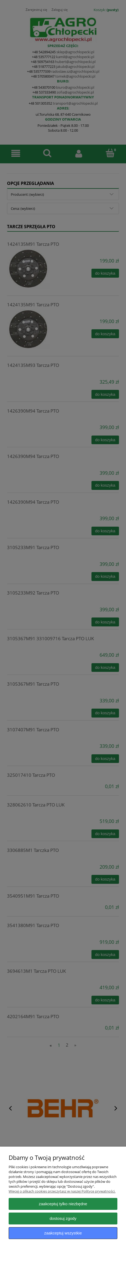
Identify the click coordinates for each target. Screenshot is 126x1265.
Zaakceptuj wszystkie (63, 1233)
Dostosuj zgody (63, 1218)
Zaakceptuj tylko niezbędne (63, 1203)
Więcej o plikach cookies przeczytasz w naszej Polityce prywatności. (62, 1191)
